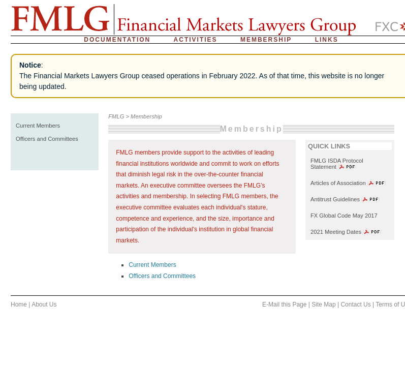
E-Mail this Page (284, 304)
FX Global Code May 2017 (344, 215)
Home (19, 304)
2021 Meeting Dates (335, 232)
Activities (195, 39)
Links (326, 39)
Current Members (38, 126)
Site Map (323, 304)
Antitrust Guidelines (335, 199)
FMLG (116, 116)
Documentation (117, 39)
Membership (266, 39)
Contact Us (355, 304)
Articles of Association (338, 183)
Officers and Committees (47, 139)
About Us (44, 304)
